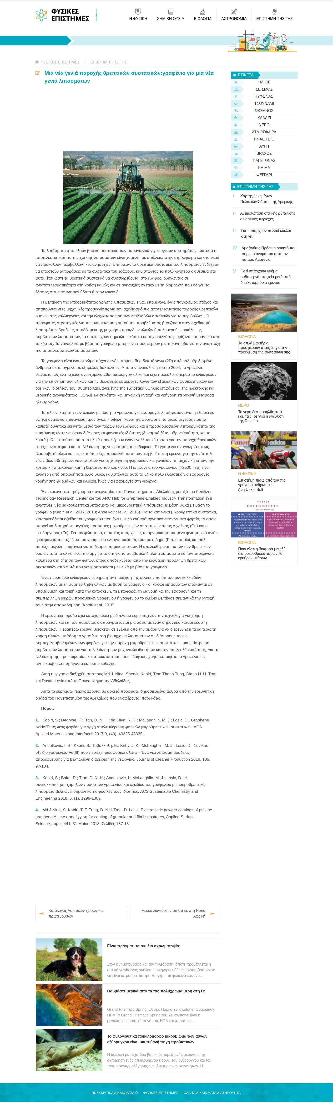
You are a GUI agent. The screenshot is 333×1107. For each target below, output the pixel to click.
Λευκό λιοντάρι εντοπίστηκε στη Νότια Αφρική (173, 913)
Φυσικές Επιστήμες (60, 62)
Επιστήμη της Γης (108, 62)
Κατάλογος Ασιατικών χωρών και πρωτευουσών (76, 913)
